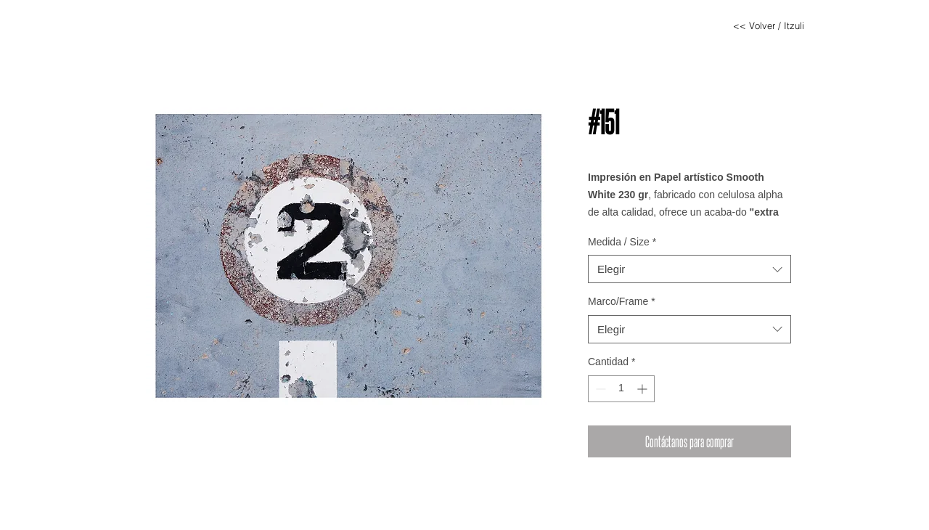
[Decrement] (599, 388)
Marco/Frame (621, 301)
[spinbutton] (621, 388)
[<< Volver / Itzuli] (768, 25)
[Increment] (643, 388)
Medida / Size (622, 242)
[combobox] (689, 269)
